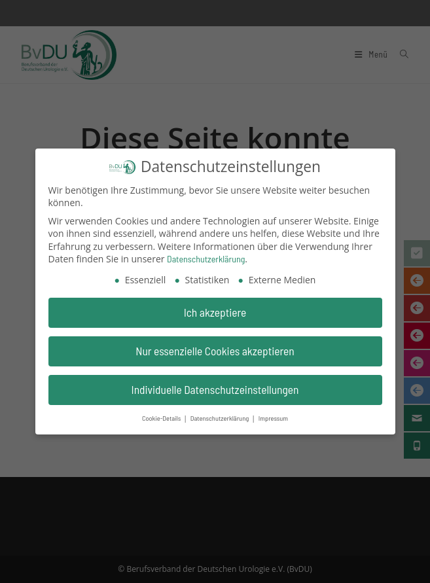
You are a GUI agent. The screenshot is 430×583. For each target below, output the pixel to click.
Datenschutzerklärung (206, 256)
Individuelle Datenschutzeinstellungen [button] (215, 386)
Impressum (273, 414)
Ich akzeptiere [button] (215, 309)
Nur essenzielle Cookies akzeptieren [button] (215, 348)
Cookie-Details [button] (162, 414)
